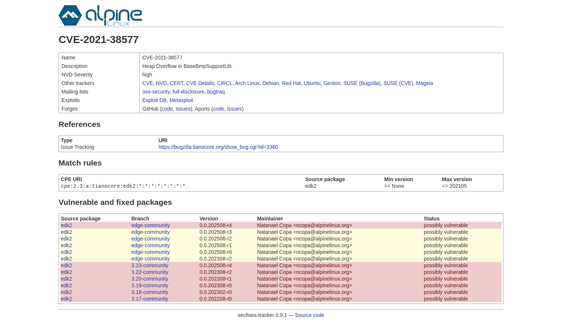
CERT (176, 83)
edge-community (150, 226)
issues (183, 109)
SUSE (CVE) (398, 83)
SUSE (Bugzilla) (361, 83)
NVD (161, 83)
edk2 (66, 226)
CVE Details (200, 83)
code (167, 109)
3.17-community (149, 299)
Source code (309, 316)
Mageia (424, 83)
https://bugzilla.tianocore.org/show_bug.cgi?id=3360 (218, 147)
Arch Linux (247, 83)
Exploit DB (154, 100)
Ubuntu (312, 83)
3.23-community (149, 266)
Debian (270, 83)
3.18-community (149, 293)
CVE (147, 83)
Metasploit (181, 100)
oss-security (156, 92)
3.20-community (149, 279)
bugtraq (216, 92)
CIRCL (224, 83)
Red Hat (291, 83)
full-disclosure (188, 92)
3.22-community (149, 273)
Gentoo (331, 83)
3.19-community (149, 286)
